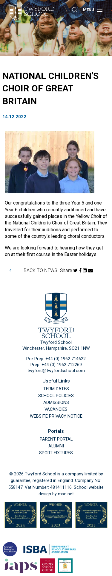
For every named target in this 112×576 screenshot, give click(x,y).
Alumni (56, 446)
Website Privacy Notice (56, 416)
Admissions (56, 402)
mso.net (66, 494)
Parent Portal (56, 439)
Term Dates (56, 388)
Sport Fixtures (56, 452)
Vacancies (56, 409)
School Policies (56, 395)
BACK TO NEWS (40, 270)
